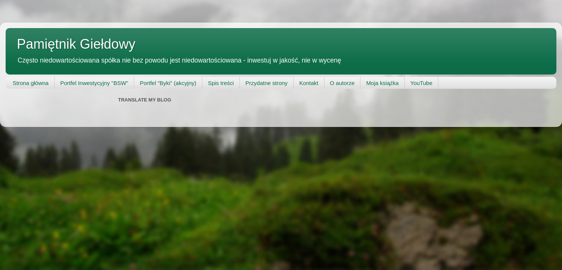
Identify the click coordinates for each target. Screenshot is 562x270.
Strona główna (31, 83)
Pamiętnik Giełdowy (76, 44)
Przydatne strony (266, 83)
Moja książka (382, 83)
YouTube (421, 83)
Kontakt (308, 83)
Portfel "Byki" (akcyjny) (168, 83)
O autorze (342, 83)
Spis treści (221, 83)
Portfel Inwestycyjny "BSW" (94, 83)
